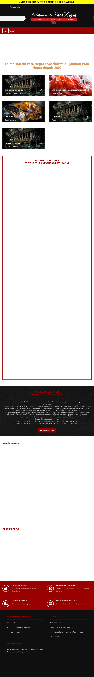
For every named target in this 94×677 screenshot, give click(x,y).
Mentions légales (55, 623)
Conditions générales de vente (61, 627)
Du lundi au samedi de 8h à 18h (18, 627)
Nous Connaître (55, 636)
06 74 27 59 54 (12, 623)
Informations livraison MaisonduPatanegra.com (66, 632)
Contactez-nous (13, 632)
